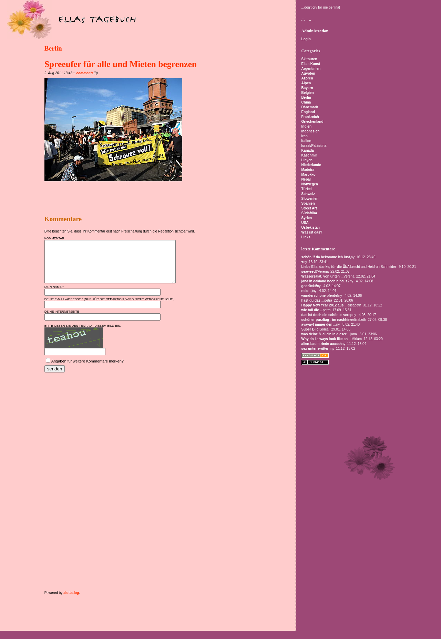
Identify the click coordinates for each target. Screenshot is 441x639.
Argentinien (311, 69)
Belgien (307, 93)
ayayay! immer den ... (318, 324)
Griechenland (312, 121)
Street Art (309, 208)
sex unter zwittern (316, 348)
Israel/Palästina (314, 146)
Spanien (308, 203)
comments (84, 73)
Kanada (307, 150)
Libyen (306, 160)
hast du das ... (313, 300)
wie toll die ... (312, 310)
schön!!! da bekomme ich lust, (326, 257)
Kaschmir (309, 155)
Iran (304, 136)
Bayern (307, 88)
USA (305, 223)
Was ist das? (311, 232)
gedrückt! (309, 286)
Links (305, 237)
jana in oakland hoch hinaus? (325, 281)
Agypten (308, 73)
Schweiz (308, 194)
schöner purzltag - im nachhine (326, 320)
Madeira (308, 170)
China (306, 102)
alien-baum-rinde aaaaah (321, 344)
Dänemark (309, 107)
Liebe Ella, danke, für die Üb (324, 267)
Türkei (306, 189)
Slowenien (309, 199)
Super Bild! (310, 329)
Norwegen (309, 184)
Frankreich (310, 117)
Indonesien (310, 131)
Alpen (306, 83)
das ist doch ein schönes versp (326, 315)
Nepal (306, 179)
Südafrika (309, 213)
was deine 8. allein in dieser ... (325, 334)
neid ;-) (307, 291)
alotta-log (71, 601)
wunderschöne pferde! (319, 295)
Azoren (307, 78)
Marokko (308, 174)
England (308, 112)
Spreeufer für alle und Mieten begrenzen (120, 64)
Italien (306, 141)
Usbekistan (310, 227)
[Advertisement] (125, 198)
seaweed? (309, 271)
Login (306, 39)
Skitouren (309, 59)
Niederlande (311, 165)
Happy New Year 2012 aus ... (324, 305)
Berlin (53, 48)
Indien (306, 126)
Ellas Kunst (310, 64)
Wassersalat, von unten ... (322, 276)
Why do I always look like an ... (326, 339)
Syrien (306, 218)
